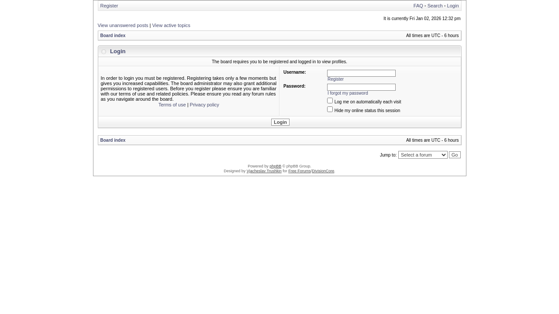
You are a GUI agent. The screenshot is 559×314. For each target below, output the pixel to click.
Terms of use (172, 104)
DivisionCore (323, 171)
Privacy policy (204, 104)
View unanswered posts (123, 25)
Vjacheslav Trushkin (264, 171)
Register (109, 5)
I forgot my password (348, 93)
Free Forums (299, 171)
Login (453, 5)
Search (435, 5)
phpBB (275, 166)
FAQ (418, 5)
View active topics (171, 25)
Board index (113, 35)
